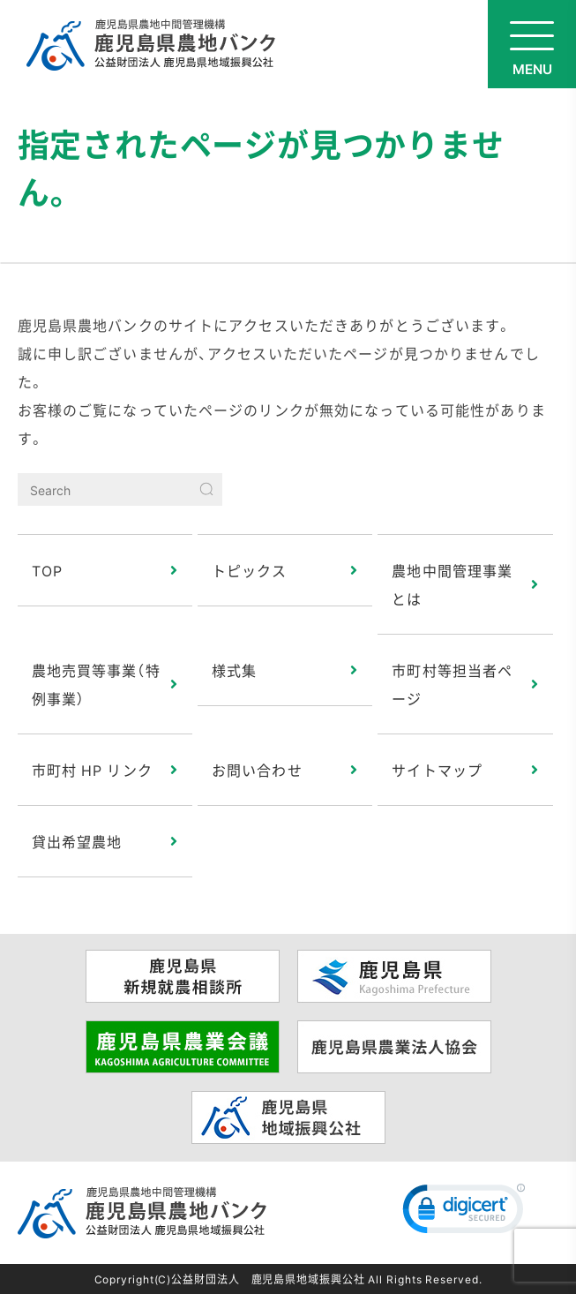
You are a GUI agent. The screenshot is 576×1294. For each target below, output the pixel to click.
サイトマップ (437, 769)
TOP (47, 570)
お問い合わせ (257, 769)
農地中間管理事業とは (452, 584)
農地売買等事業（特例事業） (96, 684)
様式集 (234, 670)
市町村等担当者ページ (452, 684)
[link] (464, 1213)
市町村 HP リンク (92, 769)
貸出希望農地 (77, 841)
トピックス (250, 570)
